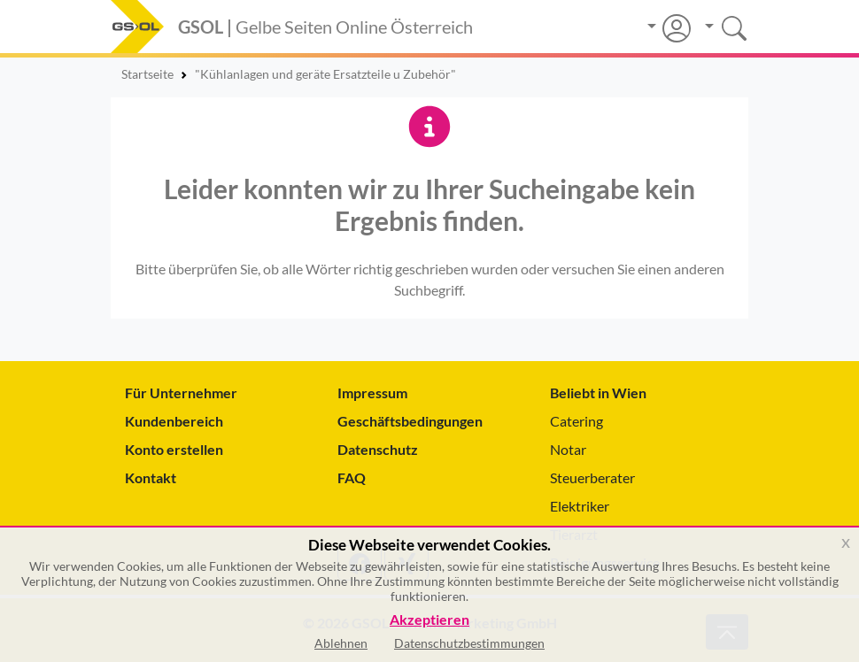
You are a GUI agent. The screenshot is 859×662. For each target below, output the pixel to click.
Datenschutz (377, 449)
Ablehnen (341, 642)
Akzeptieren (429, 619)
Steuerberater (592, 477)
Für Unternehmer (181, 392)
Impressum (372, 392)
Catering (576, 420)
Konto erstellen (174, 449)
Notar (568, 449)
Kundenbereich (174, 420)
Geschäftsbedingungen (410, 420)
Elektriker (579, 505)
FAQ (351, 477)
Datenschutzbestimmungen (469, 642)
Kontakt (150, 477)
